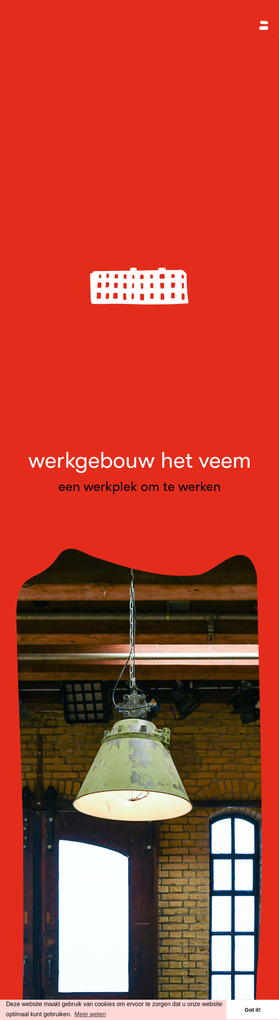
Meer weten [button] (90, 1014)
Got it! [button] (253, 1010)
